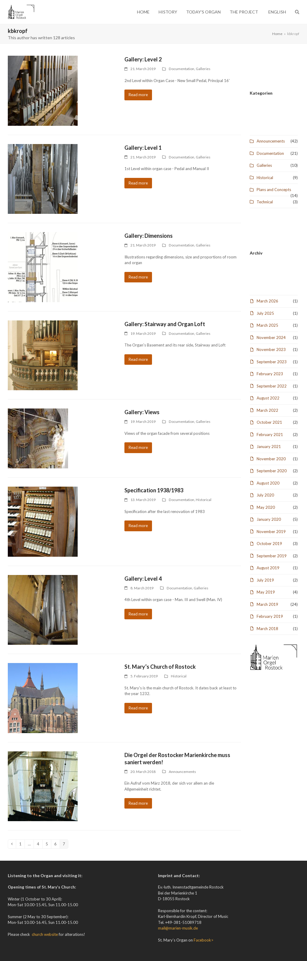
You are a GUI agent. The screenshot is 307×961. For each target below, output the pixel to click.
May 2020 (266, 507)
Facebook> (203, 940)
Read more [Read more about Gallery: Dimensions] (138, 277)
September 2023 (272, 361)
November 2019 (271, 531)
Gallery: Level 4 (143, 578)
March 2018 (267, 628)
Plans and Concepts (274, 189)
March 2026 (267, 301)
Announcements (182, 771)
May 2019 (266, 592)
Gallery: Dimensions (148, 235)
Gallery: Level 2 (143, 59)
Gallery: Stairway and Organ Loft (164, 324)
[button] (297, 12)
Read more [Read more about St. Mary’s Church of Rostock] (138, 708)
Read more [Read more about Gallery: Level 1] (138, 183)
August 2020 (268, 483)
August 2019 (268, 567)
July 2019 (265, 580)
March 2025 (267, 325)
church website (45, 934)
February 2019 (270, 616)
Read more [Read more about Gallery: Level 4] (138, 614)
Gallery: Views (141, 412)
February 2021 (270, 434)
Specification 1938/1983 (153, 490)
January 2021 (269, 446)
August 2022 (268, 398)
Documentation (181, 68)
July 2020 (265, 495)
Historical (203, 499)
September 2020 (272, 470)
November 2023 (271, 349)
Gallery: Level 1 (143, 147)
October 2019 (269, 543)
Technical (265, 201)
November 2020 (271, 458)
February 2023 (270, 373)
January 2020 (269, 519)
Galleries (203, 68)
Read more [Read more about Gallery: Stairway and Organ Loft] (138, 359)
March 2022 (267, 410)
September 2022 (272, 386)
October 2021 (269, 422)
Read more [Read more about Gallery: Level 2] (138, 94)
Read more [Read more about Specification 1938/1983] (138, 525)
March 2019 (267, 604)
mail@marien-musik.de (178, 928)
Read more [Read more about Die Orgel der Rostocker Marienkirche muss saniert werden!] (138, 803)
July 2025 (265, 313)
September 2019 (272, 555)
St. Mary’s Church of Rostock (160, 666)
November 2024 (271, 337)
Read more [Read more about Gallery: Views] (138, 447)
